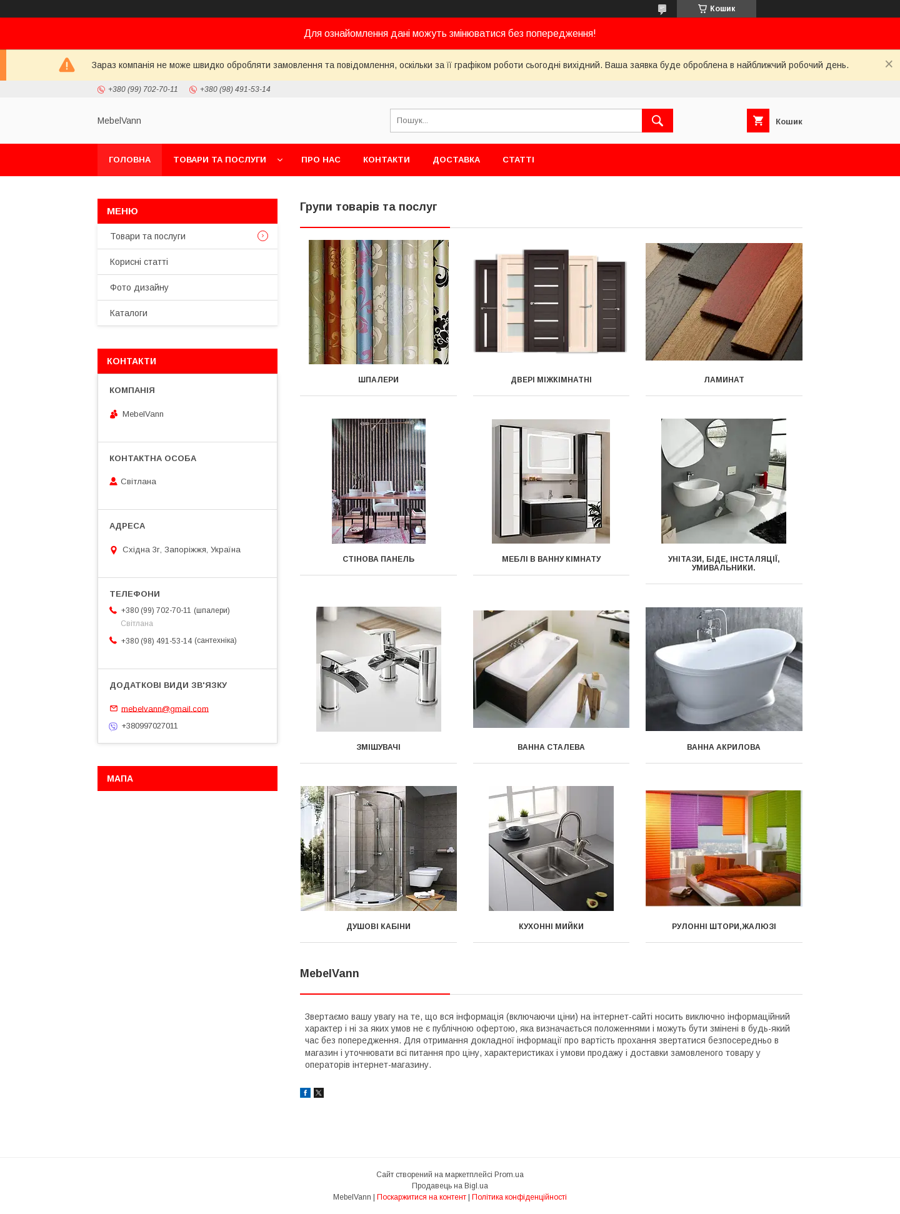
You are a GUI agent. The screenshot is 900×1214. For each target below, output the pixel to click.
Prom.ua (509, 1174)
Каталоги (129, 313)
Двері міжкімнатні (551, 380)
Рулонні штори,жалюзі (724, 926)
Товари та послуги (219, 159)
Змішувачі (378, 747)
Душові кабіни (378, 926)
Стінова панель (378, 559)
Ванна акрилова (724, 747)
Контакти (386, 159)
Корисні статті (139, 262)
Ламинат (724, 380)
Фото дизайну (139, 287)
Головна (130, 159)
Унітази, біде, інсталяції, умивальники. (724, 563)
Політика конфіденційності (519, 1197)
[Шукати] (657, 120)
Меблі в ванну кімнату (551, 559)
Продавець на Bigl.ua (450, 1186)
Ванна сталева (551, 747)
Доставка (456, 159)
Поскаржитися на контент (421, 1197)
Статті (518, 159)
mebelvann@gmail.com (165, 708)
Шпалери (378, 380)
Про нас (321, 159)
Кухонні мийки (551, 926)
